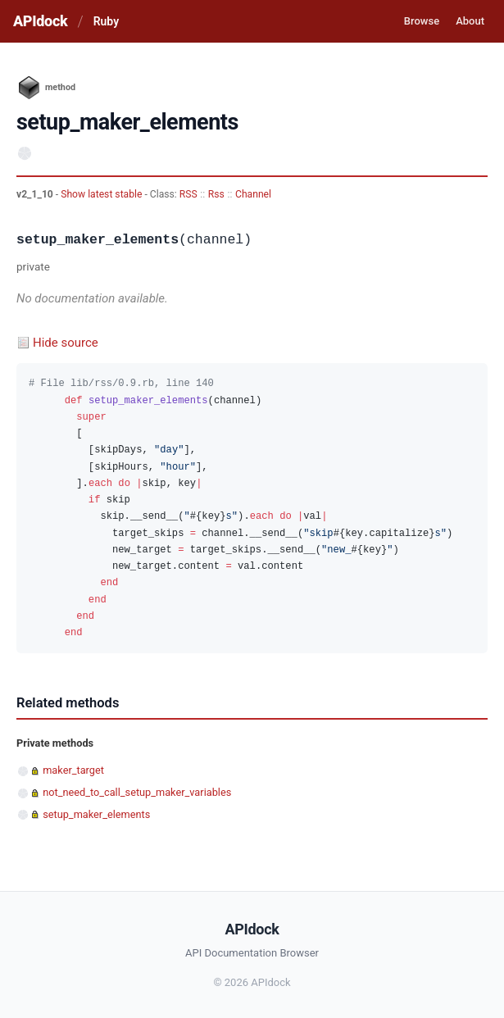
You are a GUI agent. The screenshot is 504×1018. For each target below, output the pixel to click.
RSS (188, 194)
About (470, 21)
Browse (421, 21)
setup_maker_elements (96, 814)
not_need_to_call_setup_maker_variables (137, 792)
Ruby (106, 21)
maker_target (73, 770)
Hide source (65, 342)
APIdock (40, 21)
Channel (253, 194)
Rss (216, 194)
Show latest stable (102, 194)
